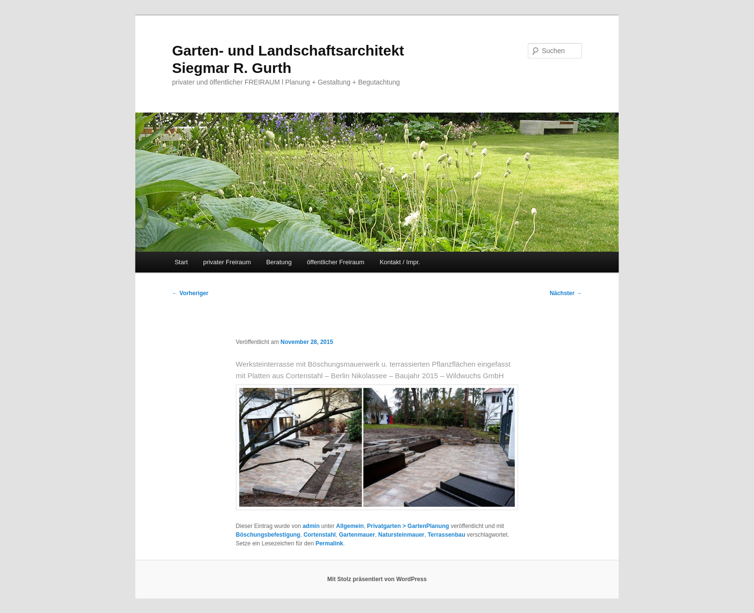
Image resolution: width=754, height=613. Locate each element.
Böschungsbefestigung (268, 534)
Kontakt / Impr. (399, 262)
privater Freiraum (227, 262)
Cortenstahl (320, 534)
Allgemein (349, 526)
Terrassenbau (446, 534)
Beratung (279, 262)
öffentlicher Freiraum (335, 262)
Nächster (566, 293)
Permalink (329, 543)
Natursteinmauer (401, 534)
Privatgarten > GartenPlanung (408, 526)
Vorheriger (190, 293)
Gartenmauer (357, 534)
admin (311, 526)
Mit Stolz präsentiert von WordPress (377, 579)
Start (181, 262)
